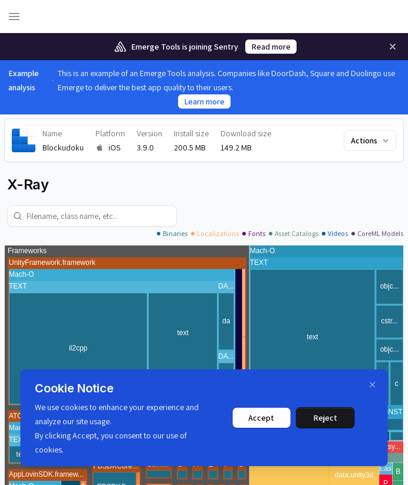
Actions (370, 140)
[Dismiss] (372, 384)
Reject (325, 417)
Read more (271, 46)
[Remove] (393, 47)
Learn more (204, 101)
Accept (261, 417)
